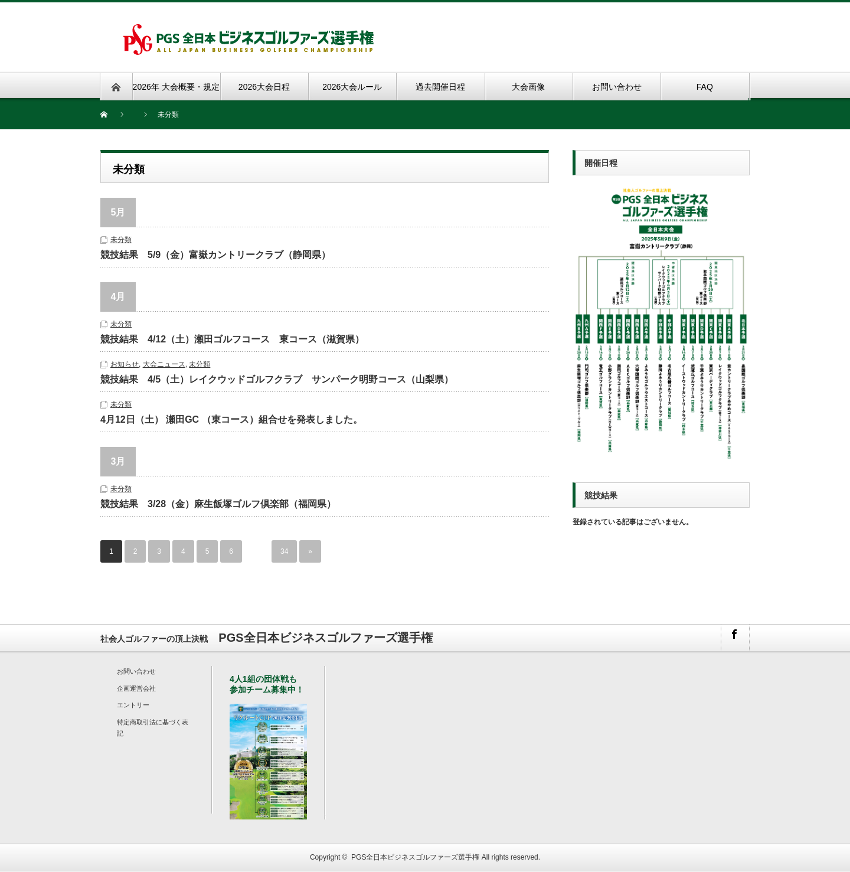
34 (284, 551)
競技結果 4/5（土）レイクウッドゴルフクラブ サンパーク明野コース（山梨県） (276, 379)
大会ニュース (164, 364)
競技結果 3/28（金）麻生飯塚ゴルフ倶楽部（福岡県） (218, 504)
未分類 (121, 240)
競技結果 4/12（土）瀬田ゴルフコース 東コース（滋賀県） (232, 339)
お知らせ (124, 364)
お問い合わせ (136, 671)
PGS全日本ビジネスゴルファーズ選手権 (415, 858)
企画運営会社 (136, 688)
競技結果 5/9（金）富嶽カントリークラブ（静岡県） (215, 255)
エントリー (133, 704)
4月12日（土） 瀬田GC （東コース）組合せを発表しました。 (231, 419)
